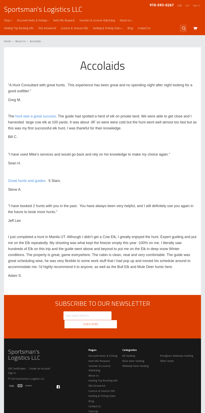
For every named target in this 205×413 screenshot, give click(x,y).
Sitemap (93, 401)
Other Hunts (167, 351)
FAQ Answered (47, 28)
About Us (126, 20)
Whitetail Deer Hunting (135, 356)
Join (187, 5)
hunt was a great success (35, 116)
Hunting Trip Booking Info (19, 28)
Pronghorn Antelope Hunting (176, 346)
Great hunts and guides (26, 181)
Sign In (12, 363)
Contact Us (144, 28)
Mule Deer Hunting (133, 351)
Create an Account (39, 359)
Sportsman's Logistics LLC (43, 9)
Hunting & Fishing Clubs (108, 28)
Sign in (196, 5)
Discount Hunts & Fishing (32, 20)
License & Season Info (74, 28)
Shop (8, 20)
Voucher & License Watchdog (97, 20)
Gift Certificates (17, 359)
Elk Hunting (128, 346)
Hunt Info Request (64, 20)
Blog (130, 28)
